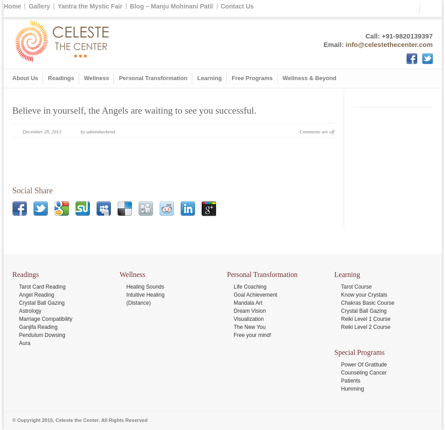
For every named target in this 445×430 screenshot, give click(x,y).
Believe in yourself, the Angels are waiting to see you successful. (135, 110)
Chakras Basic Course (367, 303)
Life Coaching (250, 287)
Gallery (39, 6)
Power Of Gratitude (364, 365)
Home (12, 6)
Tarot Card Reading (42, 287)
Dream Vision (250, 311)
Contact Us (237, 6)
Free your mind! (252, 335)
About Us (25, 78)
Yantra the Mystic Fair (90, 6)
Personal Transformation (153, 78)
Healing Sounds (146, 287)
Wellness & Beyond (309, 78)
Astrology (30, 311)
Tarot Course (356, 287)
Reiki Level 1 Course (366, 319)
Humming (352, 389)
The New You (250, 327)
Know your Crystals (364, 295)
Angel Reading (37, 295)
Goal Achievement (255, 295)
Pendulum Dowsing (42, 335)
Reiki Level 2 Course (366, 327)
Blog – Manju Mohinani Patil (171, 6)
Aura (24, 343)
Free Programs (252, 78)
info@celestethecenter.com (389, 44)
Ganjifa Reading (38, 327)
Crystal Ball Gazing (42, 303)
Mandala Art (248, 303)
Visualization (249, 319)
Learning (209, 78)
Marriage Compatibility (45, 319)
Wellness (96, 78)
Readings (61, 78)
